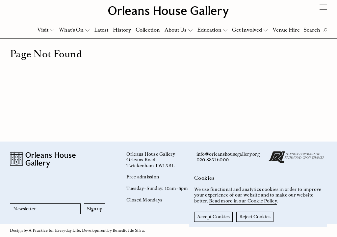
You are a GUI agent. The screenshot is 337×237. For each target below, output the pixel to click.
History (122, 29)
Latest (101, 29)
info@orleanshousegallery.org (228, 154)
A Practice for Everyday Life (54, 230)
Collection (148, 29)
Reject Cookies (255, 216)
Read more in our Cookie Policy (243, 201)
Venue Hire (286, 29)
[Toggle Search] (315, 29)
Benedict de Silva (128, 230)
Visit (42, 29)
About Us (176, 29)
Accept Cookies (213, 216)
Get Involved (247, 29)
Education (209, 29)
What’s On (71, 29)
